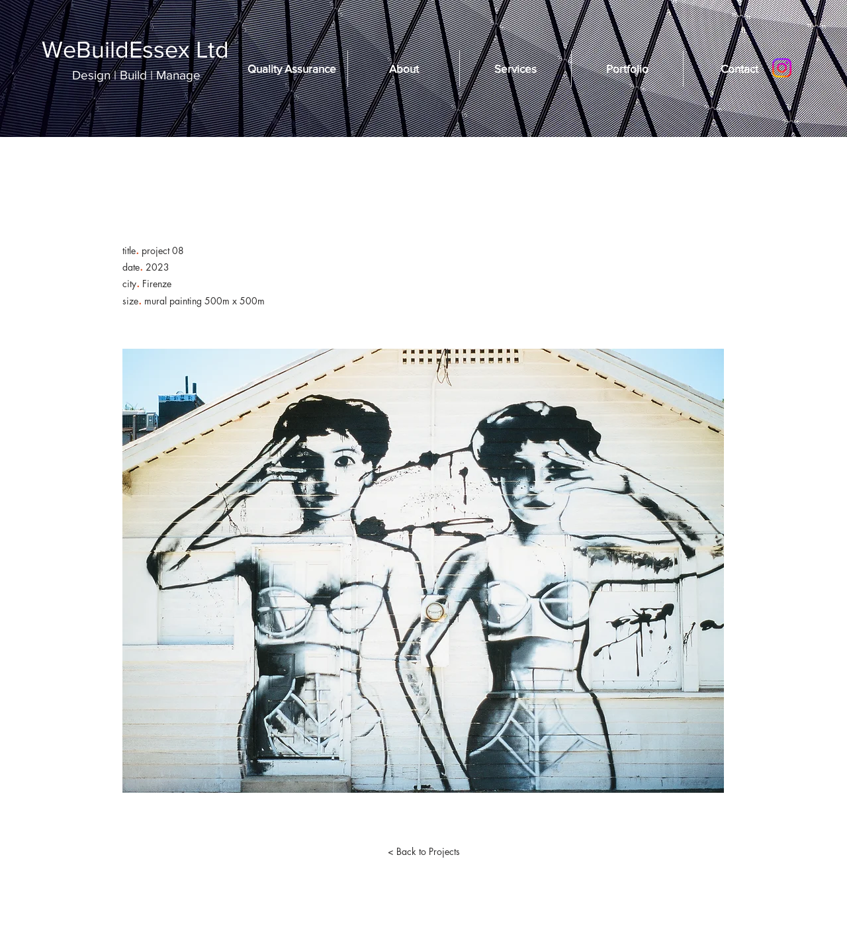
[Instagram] (782, 68)
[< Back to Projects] (423, 851)
